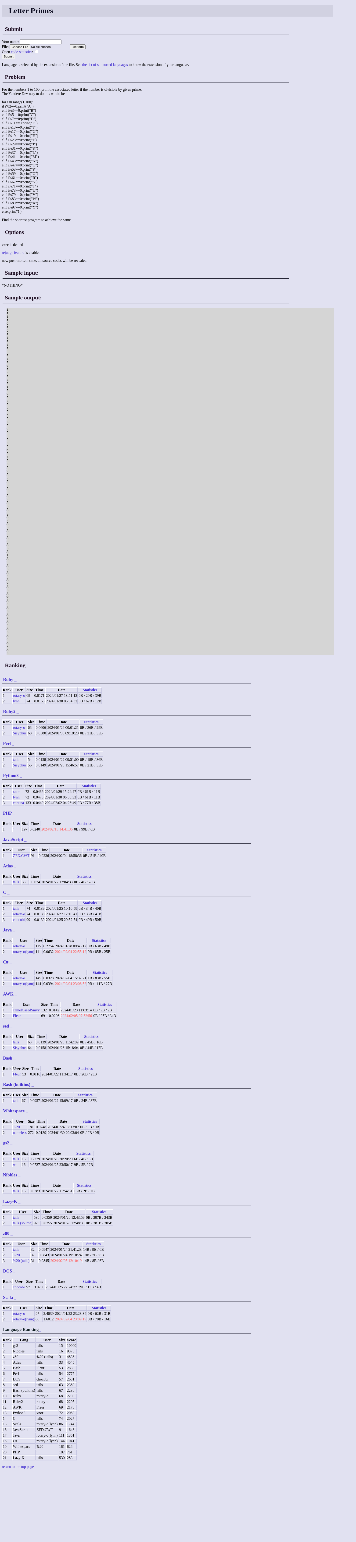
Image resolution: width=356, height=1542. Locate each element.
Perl (7, 812)
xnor (16, 861)
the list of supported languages (105, 65)
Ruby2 (9, 780)
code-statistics (21, 52)
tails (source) (22, 1292)
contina (18, 872)
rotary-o (19, 765)
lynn (16, 771)
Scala (8, 1366)
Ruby (8, 748)
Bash (7, 1127)
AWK (8, 1063)
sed (6, 1095)
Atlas (8, 935)
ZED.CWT (21, 925)
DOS (7, 1340)
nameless (20, 1202)
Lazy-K (10, 1270)
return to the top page (18, 1536)
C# (5, 1031)
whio (16, 1234)
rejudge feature (13, 253)
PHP (7, 882)
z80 (6, 1302)
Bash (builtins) (16, 1153)
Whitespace (14, 1180)
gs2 (6, 1212)
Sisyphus (19, 803)
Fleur (17, 1085)
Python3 (11, 844)
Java (7, 999)
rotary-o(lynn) (23, 1021)
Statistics (90, 759)
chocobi (19, 989)
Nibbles (10, 1244)
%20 (16, 1196)
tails (16, 829)
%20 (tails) (21, 1330)
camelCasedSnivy (26, 1080)
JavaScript (13, 908)
